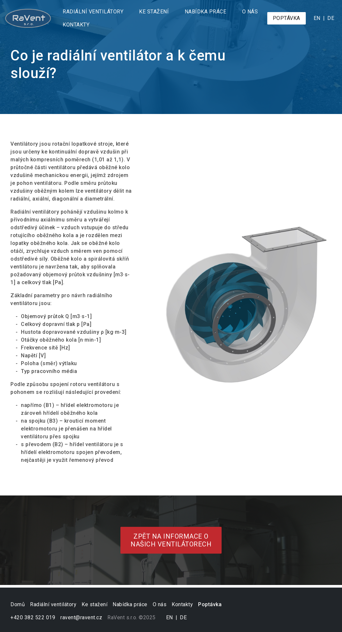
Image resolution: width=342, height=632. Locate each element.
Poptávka (286, 18)
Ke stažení (154, 11)
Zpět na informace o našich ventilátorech (171, 540)
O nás (250, 11)
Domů (17, 604)
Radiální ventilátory (93, 11)
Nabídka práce (205, 11)
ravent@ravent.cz (81, 617)
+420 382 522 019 (32, 617)
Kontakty (76, 25)
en (317, 18)
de (330, 18)
